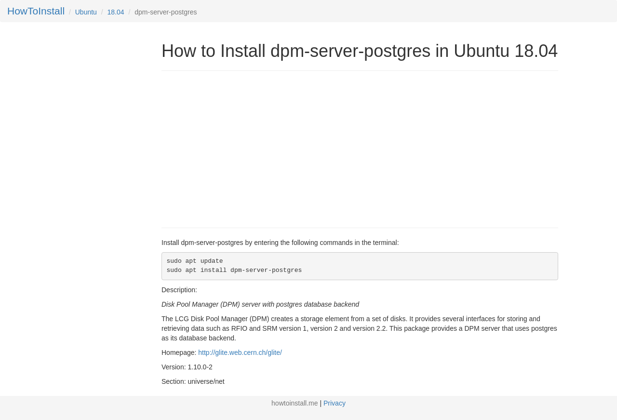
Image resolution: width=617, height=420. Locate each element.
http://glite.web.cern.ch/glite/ (240, 352)
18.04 (115, 12)
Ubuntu (86, 12)
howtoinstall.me (294, 403)
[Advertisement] (242, 148)
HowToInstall (36, 10)
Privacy (334, 403)
